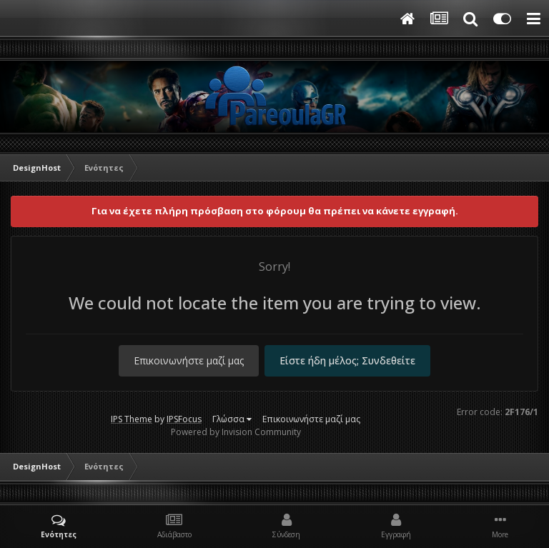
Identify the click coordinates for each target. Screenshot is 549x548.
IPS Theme (131, 419)
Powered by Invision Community (236, 432)
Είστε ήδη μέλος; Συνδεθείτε (347, 360)
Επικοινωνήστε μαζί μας (189, 360)
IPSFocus (184, 419)
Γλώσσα (232, 419)
